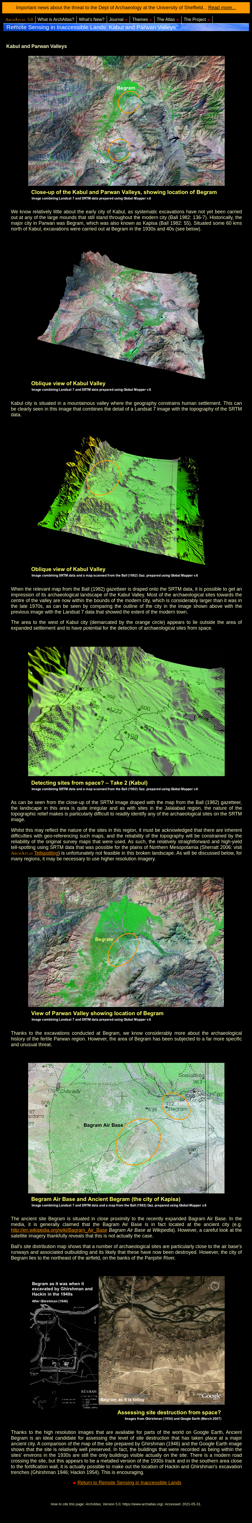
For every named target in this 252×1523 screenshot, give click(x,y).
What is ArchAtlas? (56, 19)
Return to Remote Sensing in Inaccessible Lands (129, 1482)
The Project (197, 19)
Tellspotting (46, 853)
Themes (142, 19)
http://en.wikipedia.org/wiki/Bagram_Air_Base (59, 1230)
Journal (118, 19)
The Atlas (168, 19)
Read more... (222, 7)
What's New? (92, 19)
